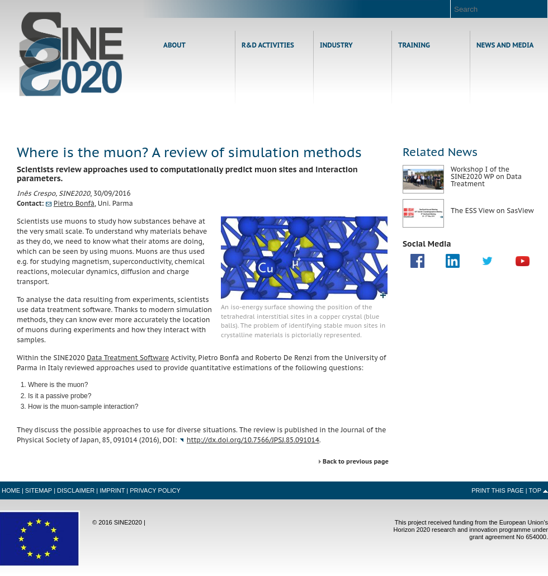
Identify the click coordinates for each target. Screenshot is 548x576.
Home (71, 54)
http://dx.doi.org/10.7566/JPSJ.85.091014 (253, 440)
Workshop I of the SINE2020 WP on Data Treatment (486, 176)
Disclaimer (76, 490)
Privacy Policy (155, 490)
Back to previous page (356, 462)
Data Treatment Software (128, 357)
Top (535, 490)
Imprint (112, 490)
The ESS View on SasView (492, 210)
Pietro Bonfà (74, 203)
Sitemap (38, 490)
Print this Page (497, 490)
